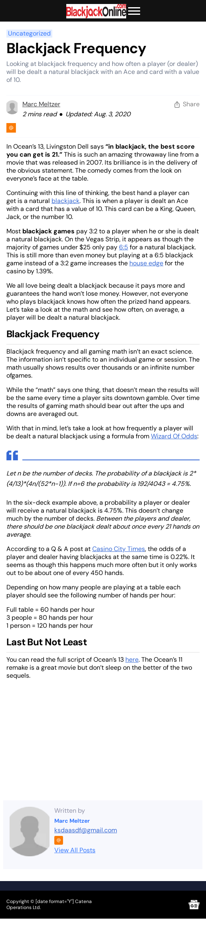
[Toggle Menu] (134, 11)
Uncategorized (29, 34)
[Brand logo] (96, 11)
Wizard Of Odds (174, 436)
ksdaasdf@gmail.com (85, 830)
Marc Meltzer (41, 104)
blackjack (65, 201)
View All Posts (74, 850)
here (132, 659)
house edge (146, 263)
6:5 (123, 247)
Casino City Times (118, 549)
